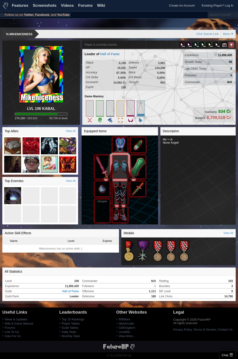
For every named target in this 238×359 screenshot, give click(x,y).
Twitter (28, 15)
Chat (225, 355)
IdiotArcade (126, 323)
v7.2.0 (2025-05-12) (119, 355)
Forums (85, 5)
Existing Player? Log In (217, 5)
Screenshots (44, 5)
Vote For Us (13, 336)
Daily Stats (69, 332)
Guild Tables (70, 327)
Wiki (101, 5)
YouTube (63, 15)
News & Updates (16, 319)
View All (71, 131)
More (226, 34)
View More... (127, 336)
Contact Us (225, 329)
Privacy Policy (182, 329)
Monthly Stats (71, 336)
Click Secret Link (207, 34)
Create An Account (182, 5)
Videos (67, 5)
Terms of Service (205, 329)
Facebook (42, 15)
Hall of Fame (109, 54)
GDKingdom (127, 327)
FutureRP (5, 8)
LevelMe (124, 332)
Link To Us (12, 332)
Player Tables (71, 323)
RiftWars (124, 319)
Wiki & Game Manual (19, 323)
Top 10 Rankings (73, 319)
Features (20, 5)
